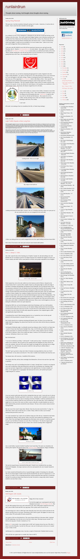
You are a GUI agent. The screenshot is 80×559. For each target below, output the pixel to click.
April (63, 95)
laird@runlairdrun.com (67, 38)
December (64, 68)
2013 (62, 61)
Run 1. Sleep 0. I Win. (13, 252)
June (63, 91)
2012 (62, 64)
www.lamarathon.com (24, 49)
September (64, 74)
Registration (43, 94)
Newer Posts (8, 542)
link (11, 524)
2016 (62, 55)
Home (30, 542)
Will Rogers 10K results (13, 494)
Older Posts (52, 542)
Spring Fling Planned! (13, 21)
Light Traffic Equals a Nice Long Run (18, 121)
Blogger (68, 552)
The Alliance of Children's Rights (20, 50)
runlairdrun (15, 6)
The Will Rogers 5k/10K (46, 504)
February (64, 99)
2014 (62, 59)
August (64, 76)
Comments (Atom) (16, 544)
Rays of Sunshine (26, 79)
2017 (62, 53)
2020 (62, 46)
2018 (62, 51)
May (63, 93)
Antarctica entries (32, 447)
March (64, 97)
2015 (62, 57)
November (64, 70)
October (64, 72)
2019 (62, 48)
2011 (62, 66)
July (63, 78)
